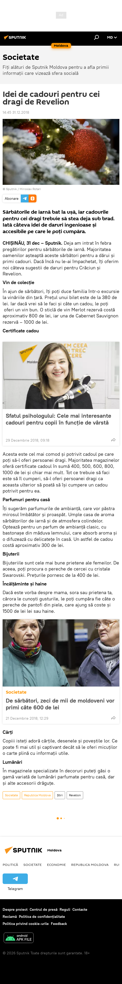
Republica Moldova (37, 795)
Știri (60, 795)
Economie (56, 864)
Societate (16, 692)
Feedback (59, 923)
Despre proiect (15, 909)
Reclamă (10, 916)
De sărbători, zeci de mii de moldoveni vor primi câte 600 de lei (60, 704)
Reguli (65, 909)
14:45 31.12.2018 (16, 112)
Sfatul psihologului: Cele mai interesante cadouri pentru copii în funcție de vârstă (58, 422)
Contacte (79, 909)
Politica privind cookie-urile (26, 923)
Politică (10, 864)
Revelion (75, 795)
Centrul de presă (43, 909)
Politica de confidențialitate (42, 916)
